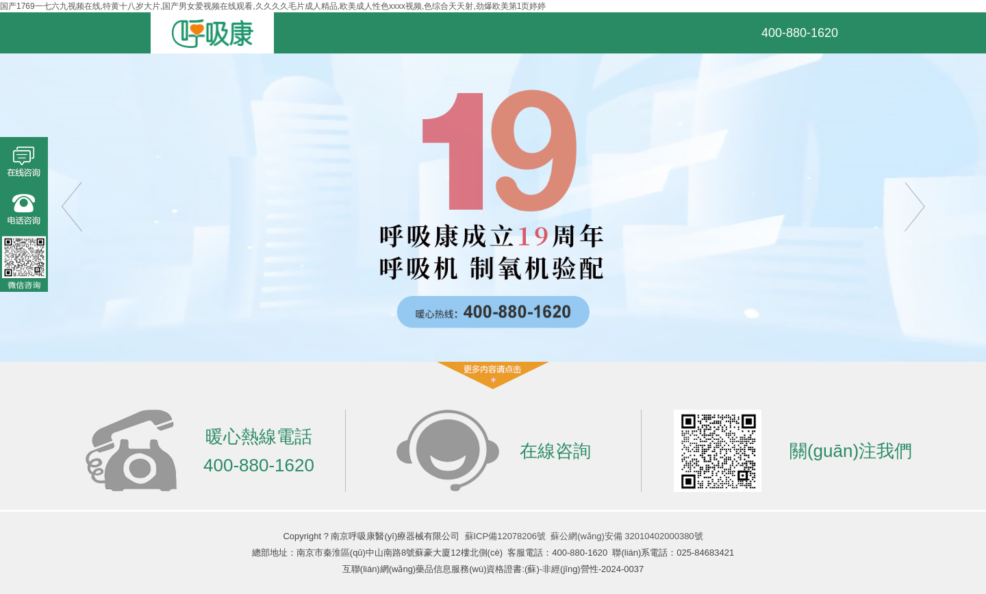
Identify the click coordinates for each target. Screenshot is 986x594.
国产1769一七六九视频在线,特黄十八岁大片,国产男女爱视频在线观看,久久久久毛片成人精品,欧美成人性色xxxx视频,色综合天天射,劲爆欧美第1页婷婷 (273, 6)
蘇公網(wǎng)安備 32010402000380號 (627, 536)
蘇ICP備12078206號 (505, 536)
